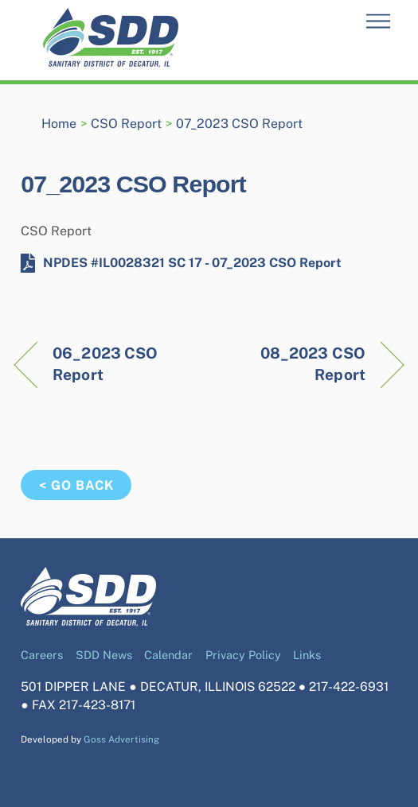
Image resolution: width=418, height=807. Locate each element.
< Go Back (76, 485)
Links (307, 655)
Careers (42, 655)
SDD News (104, 655)
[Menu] (378, 21)
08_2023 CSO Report (293, 363)
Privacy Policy (243, 655)
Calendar (168, 655)
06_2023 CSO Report (105, 363)
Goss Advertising (121, 739)
